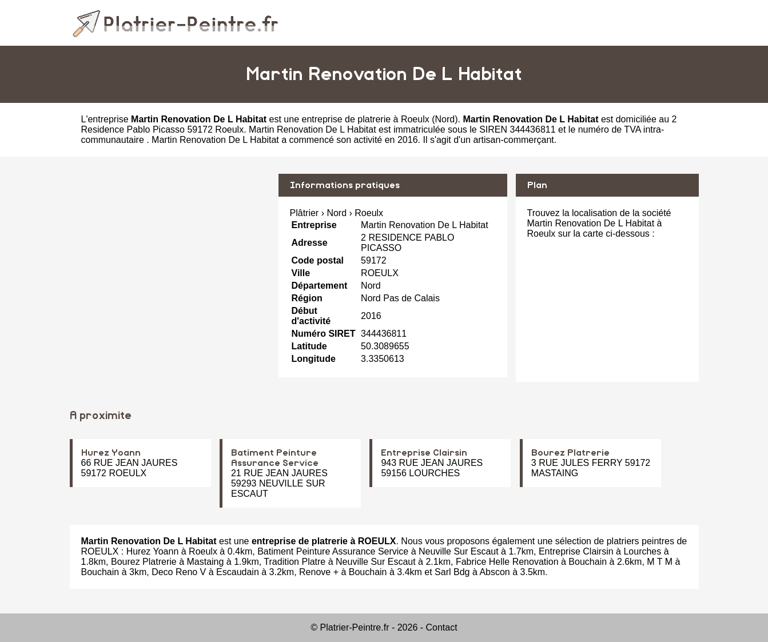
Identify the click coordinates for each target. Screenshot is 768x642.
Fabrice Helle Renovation (507, 562)
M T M (660, 562)
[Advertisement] (170, 254)
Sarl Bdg (452, 572)
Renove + (319, 572)
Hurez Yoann (111, 452)
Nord (445, 119)
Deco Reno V (179, 572)
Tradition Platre (294, 562)
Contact (441, 627)
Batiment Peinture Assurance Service (332, 551)
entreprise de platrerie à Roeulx (365, 119)
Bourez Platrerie (570, 452)
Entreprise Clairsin (424, 452)
